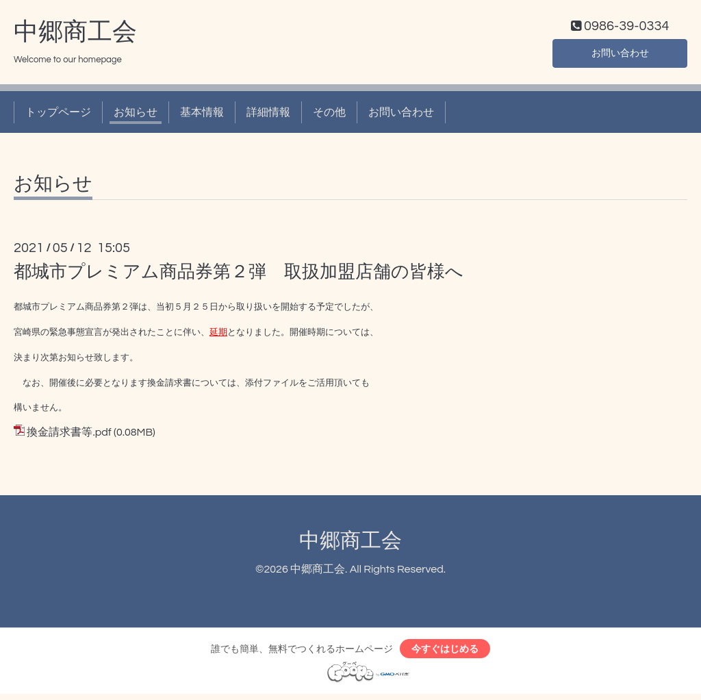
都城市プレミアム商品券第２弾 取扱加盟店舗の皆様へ (238, 275)
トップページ (58, 115)
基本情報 (202, 115)
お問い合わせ (620, 54)
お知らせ (135, 115)
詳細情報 (268, 115)
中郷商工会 (75, 35)
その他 (329, 115)
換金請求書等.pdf (69, 435)
